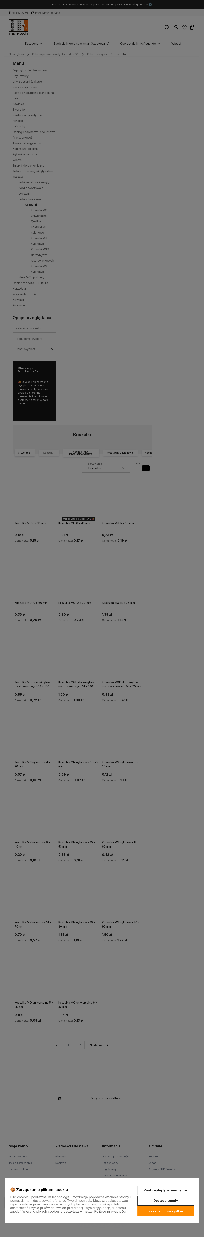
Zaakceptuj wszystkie (165, 1211)
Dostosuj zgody (165, 1201)
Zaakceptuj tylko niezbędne (165, 1190)
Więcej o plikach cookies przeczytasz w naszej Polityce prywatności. (74, 1211)
